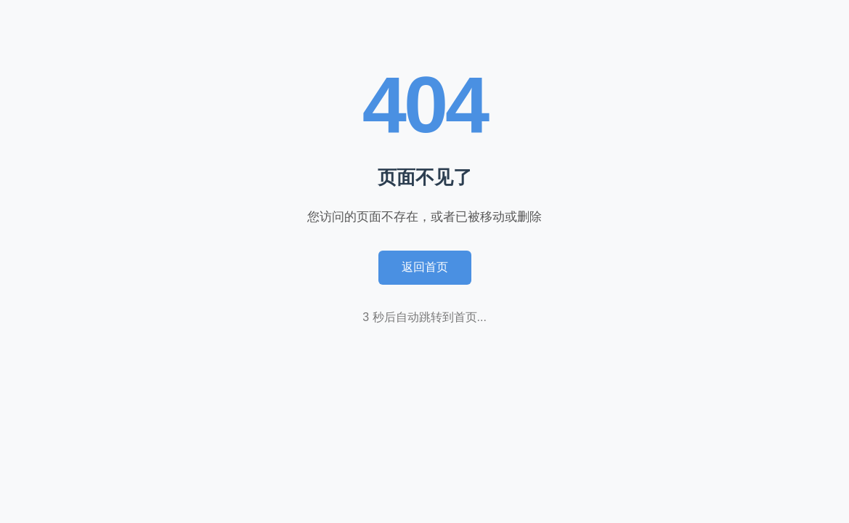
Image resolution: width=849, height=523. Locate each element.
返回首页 (425, 267)
